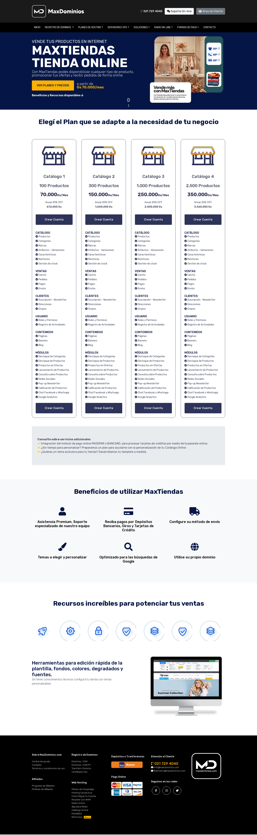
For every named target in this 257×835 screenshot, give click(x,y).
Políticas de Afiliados (42, 789)
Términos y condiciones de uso (48, 769)
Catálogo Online (80, 810)
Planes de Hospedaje (83, 789)
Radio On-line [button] (162, 27)
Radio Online (78, 803)
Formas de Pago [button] (187, 27)
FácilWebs (77, 814)
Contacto (209, 27)
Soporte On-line (179, 11)
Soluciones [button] (141, 27)
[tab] (44, 631)
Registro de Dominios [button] (58, 27)
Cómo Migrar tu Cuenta (84, 796)
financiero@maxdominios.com (168, 771)
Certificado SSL (80, 772)
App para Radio (80, 807)
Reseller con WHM (81, 800)
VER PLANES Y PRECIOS (53, 85)
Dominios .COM (79, 762)
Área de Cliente (210, 11)
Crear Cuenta (54, 219)
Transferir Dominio (81, 769)
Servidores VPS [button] (117, 27)
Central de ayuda (41, 762)
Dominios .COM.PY (81, 765)
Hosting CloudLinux (82, 793)
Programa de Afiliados (43, 786)
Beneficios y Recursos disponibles (57, 95)
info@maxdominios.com (165, 768)
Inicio (37, 27)
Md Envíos (81, 817)
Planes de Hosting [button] (89, 27)
